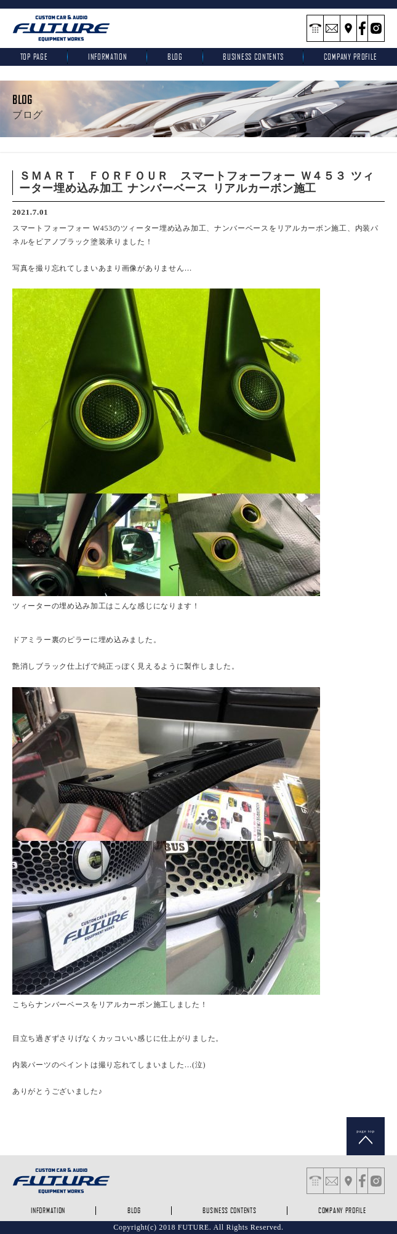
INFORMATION (107, 57)
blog (175, 57)
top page (34, 57)
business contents (253, 57)
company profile (342, 1210)
